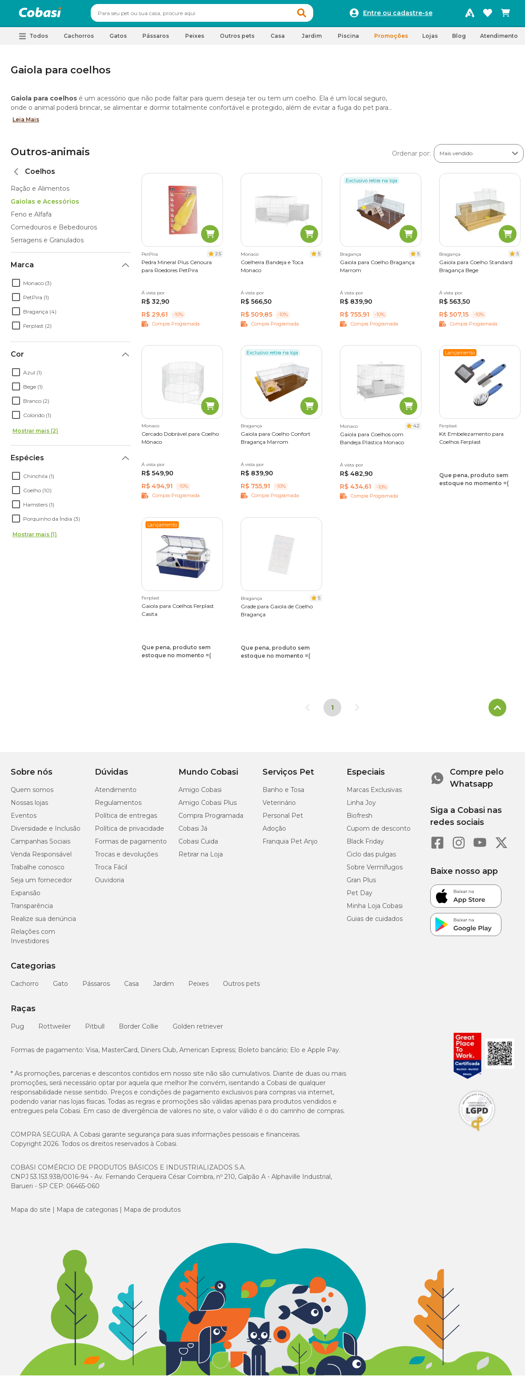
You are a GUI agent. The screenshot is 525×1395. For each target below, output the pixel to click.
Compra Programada (210, 820)
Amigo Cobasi (200, 794)
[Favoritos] (487, 15)
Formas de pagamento (131, 845)
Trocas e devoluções (126, 858)
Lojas (430, 39)
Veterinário (279, 807)
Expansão (25, 897)
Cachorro (25, 988)
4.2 (416, 430)
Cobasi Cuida (198, 845)
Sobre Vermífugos (375, 871)
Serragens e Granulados (47, 244)
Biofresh (359, 820)
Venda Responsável (41, 858)
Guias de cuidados (375, 923)
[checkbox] (16, 287)
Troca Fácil (111, 871)
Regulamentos (118, 807)
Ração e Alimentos (40, 193)
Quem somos (32, 794)
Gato (60, 988)
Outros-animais (50, 156)
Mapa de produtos (152, 1214)
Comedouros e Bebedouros (54, 231)
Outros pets (241, 988)
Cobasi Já (192, 832)
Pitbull (95, 1030)
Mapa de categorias (87, 1214)
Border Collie (138, 1030)
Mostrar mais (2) (35, 434)
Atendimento (499, 39)
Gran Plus (361, 884)
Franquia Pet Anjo (290, 845)
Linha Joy (361, 807)
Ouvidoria (109, 884)
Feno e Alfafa (31, 218)
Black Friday (365, 845)
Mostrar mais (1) (34, 538)
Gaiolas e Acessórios (45, 205)
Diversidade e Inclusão (46, 832)
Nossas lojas (29, 807)
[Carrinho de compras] (505, 15)
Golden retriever (198, 1030)
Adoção (274, 832)
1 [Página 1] (332, 712)
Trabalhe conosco (38, 871)
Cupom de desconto (379, 832)
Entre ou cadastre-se (397, 15)
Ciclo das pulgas (371, 858)
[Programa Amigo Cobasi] (469, 15)
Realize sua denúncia (43, 923)
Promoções (391, 39)
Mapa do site (31, 1214)
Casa (131, 988)
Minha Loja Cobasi (375, 910)
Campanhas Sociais (40, 845)
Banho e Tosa (283, 794)
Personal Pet (282, 820)
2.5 (218, 258)
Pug (17, 1030)
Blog (459, 39)
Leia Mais (25, 123)
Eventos (23, 820)
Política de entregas (126, 820)
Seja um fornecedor (41, 884)
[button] (318, 15)
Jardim (163, 988)
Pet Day (359, 897)
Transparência (32, 910)
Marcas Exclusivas (374, 794)
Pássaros (96, 988)
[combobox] (219, 15)
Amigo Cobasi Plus (207, 807)
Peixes (198, 988)
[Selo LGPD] (477, 1135)
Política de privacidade (129, 832)
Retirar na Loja (200, 858)
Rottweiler (54, 1030)
